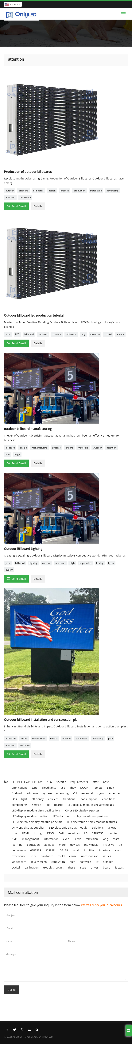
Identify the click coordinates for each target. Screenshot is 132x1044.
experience (19, 856)
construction (38, 738)
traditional (69, 799)
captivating (58, 862)
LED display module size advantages (91, 805)
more (62, 844)
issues (107, 856)
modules (43, 334)
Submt (11, 989)
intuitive (89, 850)
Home (8, 33)
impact (53, 738)
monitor (113, 833)
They (73, 787)
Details (37, 206)
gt (41, 833)
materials (83, 447)
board (107, 867)
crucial (108, 334)
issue (83, 867)
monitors (74, 833)
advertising (112, 190)
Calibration (32, 867)
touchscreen (39, 862)
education (33, 844)
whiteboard (19, 862)
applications (19, 787)
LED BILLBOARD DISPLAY (27, 782)
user (33, 856)
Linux (110, 787)
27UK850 (97, 833)
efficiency (38, 799)
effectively (97, 738)
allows (112, 827)
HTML (25, 833)
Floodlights (49, 787)
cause (73, 856)
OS (75, 793)
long (105, 839)
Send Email (16, 206)
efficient (53, 799)
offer (95, 782)
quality (9, 569)
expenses (115, 793)
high (72, 563)
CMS (14, 839)
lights (111, 563)
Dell (61, 833)
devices (75, 844)
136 (49, 782)
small (76, 850)
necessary (25, 197)
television (92, 839)
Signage (108, 862)
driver (94, 867)
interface (105, 850)
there (71, 867)
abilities (49, 844)
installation (96, 190)
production (79, 190)
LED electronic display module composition (80, 816)
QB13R (64, 850)
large (17, 454)
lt (35, 833)
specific (61, 782)
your (8, 334)
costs (116, 839)
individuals (91, 844)
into (8, 454)
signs (100, 793)
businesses (81, 738)
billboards (38, 190)
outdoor (10, 190)
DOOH (84, 787)
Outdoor (97, 447)
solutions (98, 827)
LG (85, 833)
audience (25, 745)
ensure (120, 334)
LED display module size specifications (36, 810)
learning (17, 844)
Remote (98, 787)
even (66, 839)
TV (97, 862)
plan (110, 738)
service (36, 805)
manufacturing (39, 447)
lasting (99, 563)
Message (66, 965)
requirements (79, 782)
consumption (89, 799)
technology (19, 850)
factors (119, 867)
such (118, 850)
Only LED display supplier (28, 827)
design (52, 190)
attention (10, 197)
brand (24, 738)
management (30, 839)
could (61, 856)
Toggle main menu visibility (123, 13)
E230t (50, 833)
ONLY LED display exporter (82, 810)
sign (72, 862)
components (20, 805)
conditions (108, 799)
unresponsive (90, 856)
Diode (77, 839)
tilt (120, 844)
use (62, 787)
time (14, 833)
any (83, 334)
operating (62, 793)
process (64, 190)
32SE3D (50, 850)
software (85, 862)
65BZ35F (35, 850)
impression (85, 563)
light (24, 799)
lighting (33, 563)
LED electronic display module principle (37, 822)
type (34, 787)
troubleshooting (53, 867)
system (47, 793)
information (51, 839)
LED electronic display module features (92, 822)
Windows (32, 793)
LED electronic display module (68, 827)
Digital (16, 867)
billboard (23, 190)
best (106, 782)
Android (17, 793)
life (48, 805)
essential (87, 793)
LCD (14, 799)
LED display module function (30, 816)
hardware (47, 856)
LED (17, 334)
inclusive (108, 844)
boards (58, 805)
